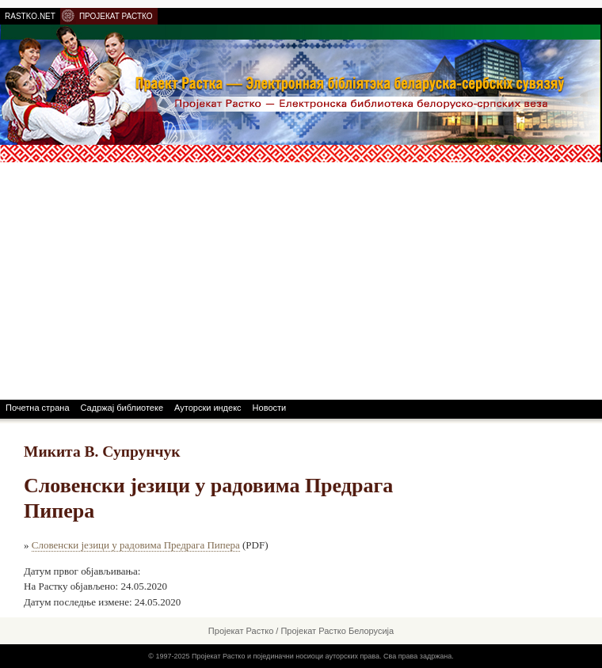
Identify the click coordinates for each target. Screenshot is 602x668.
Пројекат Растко (240, 631)
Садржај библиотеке (122, 407)
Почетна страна (38, 407)
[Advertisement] (301, 281)
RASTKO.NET (30, 16)
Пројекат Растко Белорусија (337, 631)
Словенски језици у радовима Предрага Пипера (136, 545)
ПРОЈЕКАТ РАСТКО (116, 16)
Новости (270, 407)
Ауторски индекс (208, 407)
